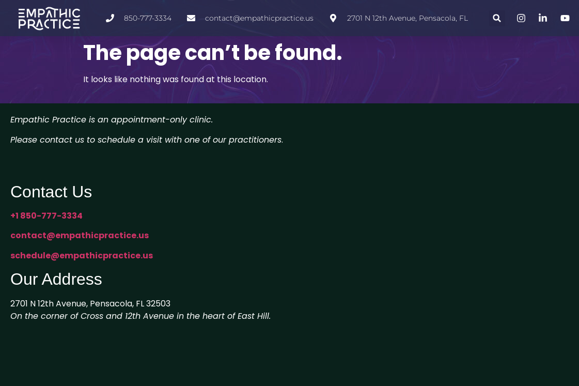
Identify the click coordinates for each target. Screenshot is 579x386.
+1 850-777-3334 (46, 216)
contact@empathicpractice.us (79, 235)
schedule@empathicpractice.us (81, 255)
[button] (497, 18)
